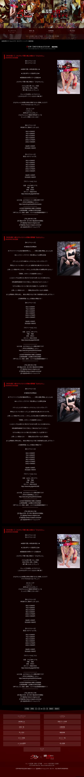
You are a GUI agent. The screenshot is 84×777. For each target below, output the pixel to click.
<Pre (32, 708)
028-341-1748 (36, 36)
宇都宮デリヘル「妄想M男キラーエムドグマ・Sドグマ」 (41, 768)
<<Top (27, 708)
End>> (57, 708)
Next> (51, 708)
